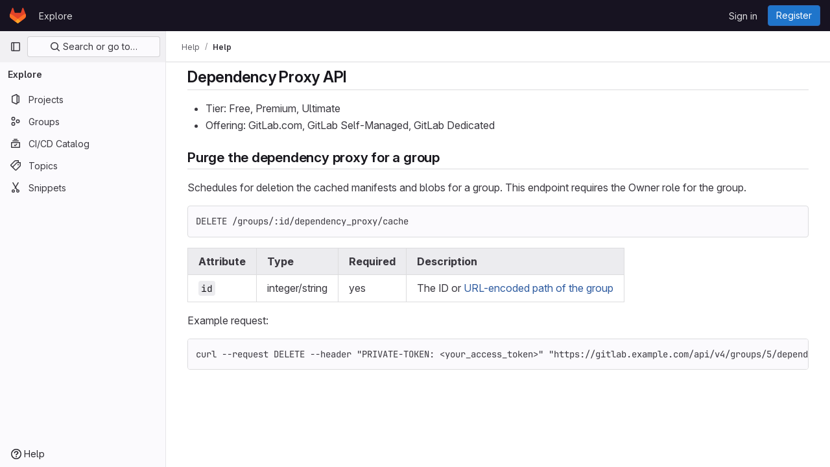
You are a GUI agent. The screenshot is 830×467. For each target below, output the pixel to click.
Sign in (743, 15)
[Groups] (83, 121)
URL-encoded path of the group (538, 287)
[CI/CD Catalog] (83, 143)
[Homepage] (18, 15)
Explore (56, 15)
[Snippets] (83, 187)
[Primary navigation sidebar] (15, 46)
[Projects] (83, 99)
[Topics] (83, 165)
